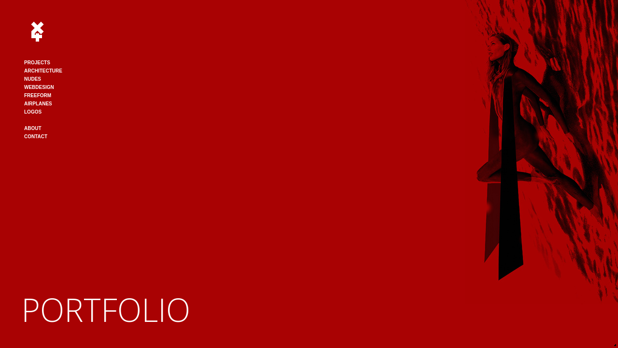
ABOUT (33, 128)
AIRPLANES (38, 103)
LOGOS (33, 112)
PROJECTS (37, 62)
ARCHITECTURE (43, 70)
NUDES (32, 79)
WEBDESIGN (39, 87)
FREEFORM (37, 95)
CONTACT (35, 136)
